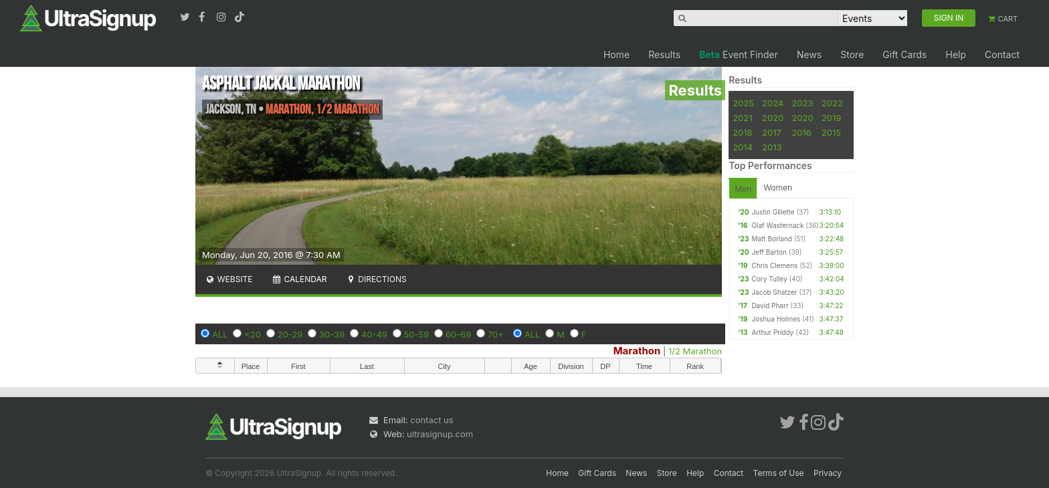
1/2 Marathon (695, 351)
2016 (801, 132)
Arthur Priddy (772, 332)
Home (616, 54)
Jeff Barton (769, 252)
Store (852, 54)
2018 (742, 132)
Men (743, 189)
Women (777, 187)
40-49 (374, 334)
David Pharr (769, 305)
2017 (771, 132)
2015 (831, 132)
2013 (771, 147)
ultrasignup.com (440, 434)
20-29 (290, 334)
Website (229, 279)
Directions (375, 279)
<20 (252, 334)
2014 (743, 147)
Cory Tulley (769, 279)
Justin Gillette (772, 212)
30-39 (332, 334)
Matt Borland (771, 239)
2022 (832, 103)
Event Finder (738, 54)
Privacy (828, 473)
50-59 (417, 334)
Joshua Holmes (775, 319)
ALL (220, 334)
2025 (743, 103)
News (809, 54)
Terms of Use (778, 473)
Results (664, 54)
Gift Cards (904, 54)
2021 (742, 117)
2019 (831, 117)
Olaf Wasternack (777, 225)
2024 (772, 103)
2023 (802, 103)
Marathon (637, 350)
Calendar (299, 279)
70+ (496, 334)
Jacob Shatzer (774, 292)
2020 (772, 117)
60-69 (458, 334)
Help (955, 54)
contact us (431, 419)
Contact (1002, 54)
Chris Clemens (774, 265)
